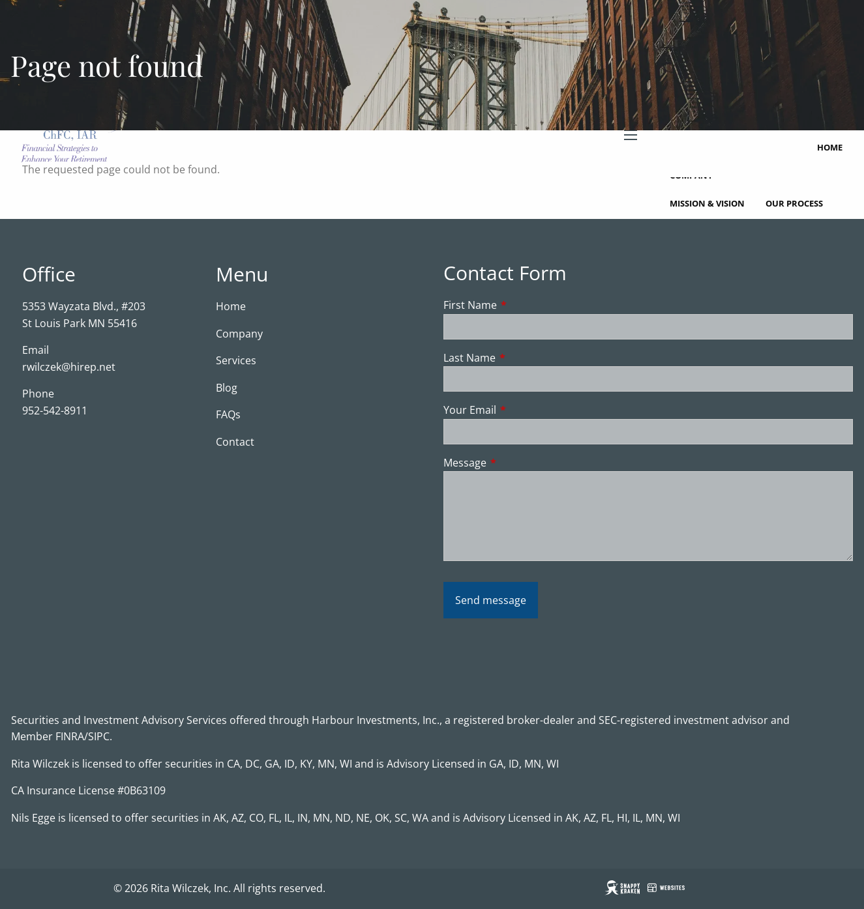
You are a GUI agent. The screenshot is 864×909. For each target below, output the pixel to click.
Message (517, 462)
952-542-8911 (54, 410)
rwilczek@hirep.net (68, 367)
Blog (226, 388)
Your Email (522, 410)
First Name (522, 305)
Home (829, 147)
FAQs (228, 414)
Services (236, 360)
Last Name (522, 358)
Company (239, 333)
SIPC (99, 736)
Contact (235, 442)
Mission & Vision (707, 203)
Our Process (794, 203)
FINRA (69, 736)
